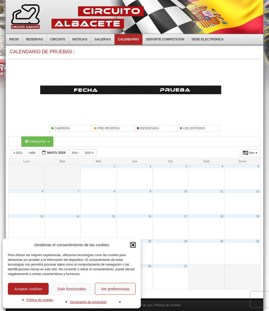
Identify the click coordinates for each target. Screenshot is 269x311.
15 (113, 216)
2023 (18, 152)
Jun (75, 152)
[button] (133, 244)
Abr (32, 152)
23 (149, 241)
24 (185, 241)
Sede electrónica (208, 39)
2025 (89, 152)
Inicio (14, 39)
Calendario (128, 39)
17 (185, 216)
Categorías (37, 141)
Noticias (79, 39)
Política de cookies (40, 300)
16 (149, 216)
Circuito (57, 39)
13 (41, 216)
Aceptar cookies (28, 289)
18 (221, 216)
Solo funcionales (71, 289)
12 (257, 191)
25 (221, 241)
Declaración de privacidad (88, 302)
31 (185, 266)
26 (257, 241)
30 (149, 266)
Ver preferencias (115, 289)
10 (185, 191)
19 (257, 216)
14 (77, 216)
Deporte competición (165, 39)
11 (221, 191)
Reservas (34, 39)
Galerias (103, 39)
